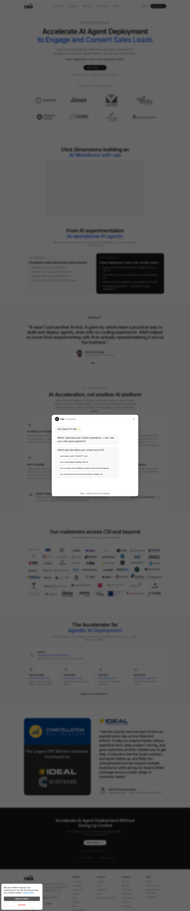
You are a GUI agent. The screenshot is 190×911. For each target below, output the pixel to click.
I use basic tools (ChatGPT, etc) (73, 456)
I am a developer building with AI (73, 462)
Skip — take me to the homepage (95, 493)
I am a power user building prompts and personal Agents (84, 468)
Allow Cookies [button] (21, 899)
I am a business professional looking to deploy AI (81, 474)
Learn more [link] (28, 893)
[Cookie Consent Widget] (21, 897)
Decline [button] (21, 905)
